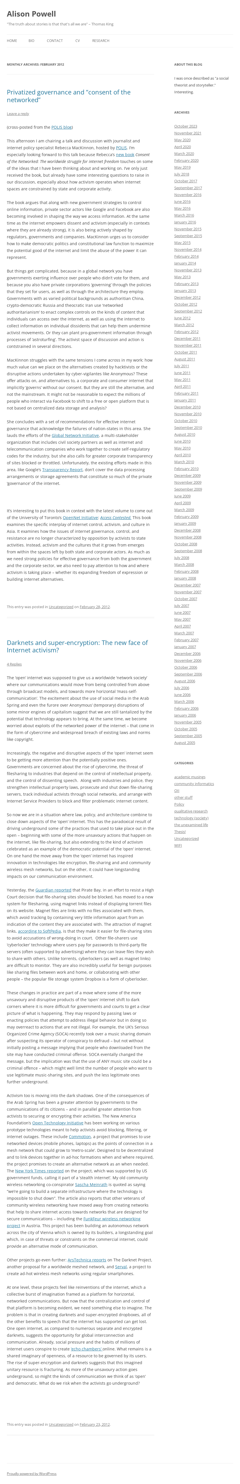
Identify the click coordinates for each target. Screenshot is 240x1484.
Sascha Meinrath (91, 1184)
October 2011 (185, 352)
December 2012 (187, 297)
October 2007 (185, 598)
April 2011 (182, 386)
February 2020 (186, 160)
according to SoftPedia (39, 931)
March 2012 (184, 324)
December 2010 (187, 407)
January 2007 (185, 646)
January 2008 (185, 578)
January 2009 (185, 523)
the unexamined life (191, 824)
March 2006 (184, 701)
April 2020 (182, 146)
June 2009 (182, 496)
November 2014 (187, 249)
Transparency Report (62, 469)
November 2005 (187, 722)
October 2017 (185, 181)
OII (176, 790)
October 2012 (185, 304)
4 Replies (14, 664)
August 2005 (184, 742)
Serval (121, 1266)
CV (77, 40)
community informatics (194, 783)
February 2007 (186, 639)
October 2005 (185, 728)
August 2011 (184, 359)
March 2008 (184, 564)
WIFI (178, 845)
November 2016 (187, 194)
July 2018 (181, 174)
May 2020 (182, 139)
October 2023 (185, 126)
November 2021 (187, 133)
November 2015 (187, 228)
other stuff (183, 797)
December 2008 (187, 530)
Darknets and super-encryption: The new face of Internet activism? (77, 646)
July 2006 (181, 687)
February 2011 (186, 393)
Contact (55, 40)
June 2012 (182, 317)
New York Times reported (39, 1171)
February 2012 (186, 331)
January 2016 (185, 222)
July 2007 (181, 605)
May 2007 (182, 619)
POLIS (121, 147)
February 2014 (186, 256)
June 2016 (182, 201)
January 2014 (185, 263)
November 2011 (187, 345)
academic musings (189, 776)
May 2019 (182, 167)
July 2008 (181, 557)
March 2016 (184, 215)
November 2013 (187, 270)
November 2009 (187, 482)
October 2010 (185, 420)
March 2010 (184, 461)
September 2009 (188, 489)
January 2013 (185, 290)
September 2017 (188, 187)
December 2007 (187, 585)
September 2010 (188, 427)
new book (125, 154)
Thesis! (180, 831)
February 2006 (186, 708)
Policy (179, 804)
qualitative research (191, 811)
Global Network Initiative (75, 435)
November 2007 (187, 591)
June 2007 (182, 612)
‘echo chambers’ (87, 1349)
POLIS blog (61, 127)
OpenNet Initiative (80, 517)
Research (100, 40)
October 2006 (185, 667)
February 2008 (186, 571)
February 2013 (186, 283)
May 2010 (182, 448)
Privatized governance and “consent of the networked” (69, 96)
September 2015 (188, 235)
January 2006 (185, 715)
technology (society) (191, 817)
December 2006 (187, 653)
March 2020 (184, 153)
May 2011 (182, 379)
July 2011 (181, 365)
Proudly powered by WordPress (32, 1473)
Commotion (80, 1136)
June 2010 (182, 441)
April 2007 (182, 626)
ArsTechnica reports (87, 1260)
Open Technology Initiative (57, 1123)
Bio (31, 40)
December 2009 (187, 475)
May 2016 (182, 208)
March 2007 (184, 633)
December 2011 (187, 338)
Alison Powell (31, 14)
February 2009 (186, 516)
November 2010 (187, 413)
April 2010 (182, 454)
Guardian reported (53, 890)
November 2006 (187, 660)
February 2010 (186, 468)
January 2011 (185, 400)
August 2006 (184, 680)
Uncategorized (61, 606)
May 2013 (182, 276)
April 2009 (182, 502)
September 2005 (188, 735)
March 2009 (184, 509)
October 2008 (185, 544)
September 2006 (188, 674)
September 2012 (188, 311)
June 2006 (182, 694)
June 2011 (182, 372)
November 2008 (187, 537)
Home (12, 40)
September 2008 (188, 550)
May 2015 (182, 242)
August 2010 (184, 434)
